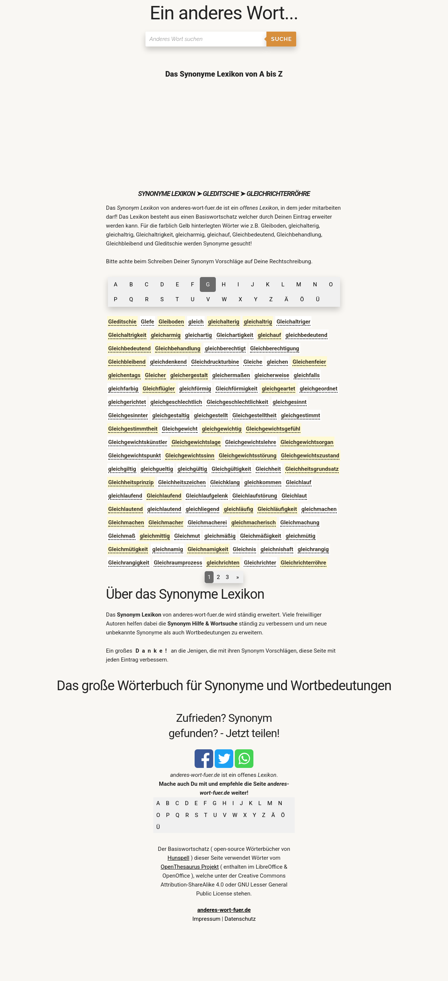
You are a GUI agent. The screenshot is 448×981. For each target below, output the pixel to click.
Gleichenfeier (309, 361)
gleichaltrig (258, 321)
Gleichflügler (159, 388)
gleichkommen (262, 482)
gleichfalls (307, 375)
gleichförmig (195, 388)
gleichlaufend (125, 495)
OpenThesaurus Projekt (190, 866)
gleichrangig (313, 549)
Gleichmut (187, 536)
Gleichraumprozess (178, 562)
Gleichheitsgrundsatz (312, 469)
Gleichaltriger (293, 321)
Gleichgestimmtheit (133, 428)
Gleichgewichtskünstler (137, 442)
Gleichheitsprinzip (131, 482)
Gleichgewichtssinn (189, 455)
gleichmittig (155, 536)
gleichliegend (202, 509)
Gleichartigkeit (235, 335)
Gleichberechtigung (274, 348)
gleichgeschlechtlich (176, 402)
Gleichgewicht (179, 428)
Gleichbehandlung (178, 348)
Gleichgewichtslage (196, 442)
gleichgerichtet (127, 402)
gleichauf (269, 335)
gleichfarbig (123, 388)
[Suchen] (205, 39)
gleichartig (198, 335)
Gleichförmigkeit (236, 388)
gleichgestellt (211, 415)
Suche (281, 39)
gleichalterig (223, 321)
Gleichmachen (126, 522)
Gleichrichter (260, 562)
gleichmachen (319, 509)
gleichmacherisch (253, 522)
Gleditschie (122, 321)
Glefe (147, 321)
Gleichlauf (298, 482)
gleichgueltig (157, 469)
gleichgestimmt (300, 415)
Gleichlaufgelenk (207, 495)
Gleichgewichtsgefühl (273, 428)
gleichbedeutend (306, 335)
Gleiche (252, 361)
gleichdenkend (168, 361)
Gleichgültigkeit (231, 469)
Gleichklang (225, 482)
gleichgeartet (278, 388)
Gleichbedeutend (129, 348)
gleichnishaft (276, 549)
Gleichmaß (121, 536)
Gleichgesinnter (128, 415)
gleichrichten (223, 562)
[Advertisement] (224, 134)
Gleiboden (171, 321)
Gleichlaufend (164, 495)
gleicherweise (272, 375)
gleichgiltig (122, 469)
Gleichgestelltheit (254, 415)
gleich (196, 321)
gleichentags (124, 375)
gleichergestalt (189, 375)
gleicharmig (165, 335)
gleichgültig (192, 469)
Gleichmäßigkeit (260, 536)
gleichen (277, 361)
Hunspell (178, 858)
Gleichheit (268, 469)
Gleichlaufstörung (254, 495)
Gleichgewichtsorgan (307, 442)
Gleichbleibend (126, 361)
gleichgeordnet (318, 388)
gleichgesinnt (290, 402)
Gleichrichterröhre (303, 562)
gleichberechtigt (225, 348)
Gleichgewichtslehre (250, 442)
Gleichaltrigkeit (127, 335)
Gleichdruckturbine (215, 361)
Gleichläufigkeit (277, 509)
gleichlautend (164, 509)
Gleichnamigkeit (208, 549)
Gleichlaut (294, 495)
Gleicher (155, 375)
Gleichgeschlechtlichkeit (237, 402)
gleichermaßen (231, 375)
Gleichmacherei (207, 522)
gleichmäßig (220, 536)
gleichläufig (238, 509)
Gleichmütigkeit (128, 549)
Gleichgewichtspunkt (134, 455)
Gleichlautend (125, 509)
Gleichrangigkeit (128, 562)
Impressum (206, 919)
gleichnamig (167, 549)
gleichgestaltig (170, 415)
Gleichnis (244, 549)
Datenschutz (240, 919)
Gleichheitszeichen (182, 482)
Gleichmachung (299, 522)
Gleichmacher (165, 522)
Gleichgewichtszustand (310, 455)
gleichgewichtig (221, 428)
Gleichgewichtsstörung (247, 455)
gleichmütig (301, 536)
